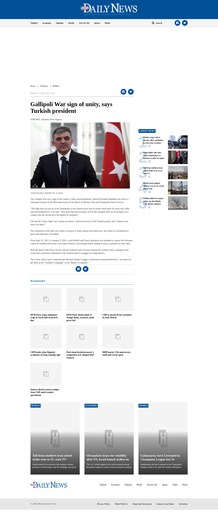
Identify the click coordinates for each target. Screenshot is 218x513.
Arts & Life (84, 23)
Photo (107, 23)
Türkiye (34, 23)
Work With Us (121, 504)
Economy (47, 23)
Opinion (59, 23)
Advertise (183, 504)
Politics (56, 86)
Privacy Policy (103, 504)
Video (175, 485)
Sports (97, 23)
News (33, 86)
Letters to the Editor (165, 504)
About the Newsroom (142, 504)
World (71, 23)
